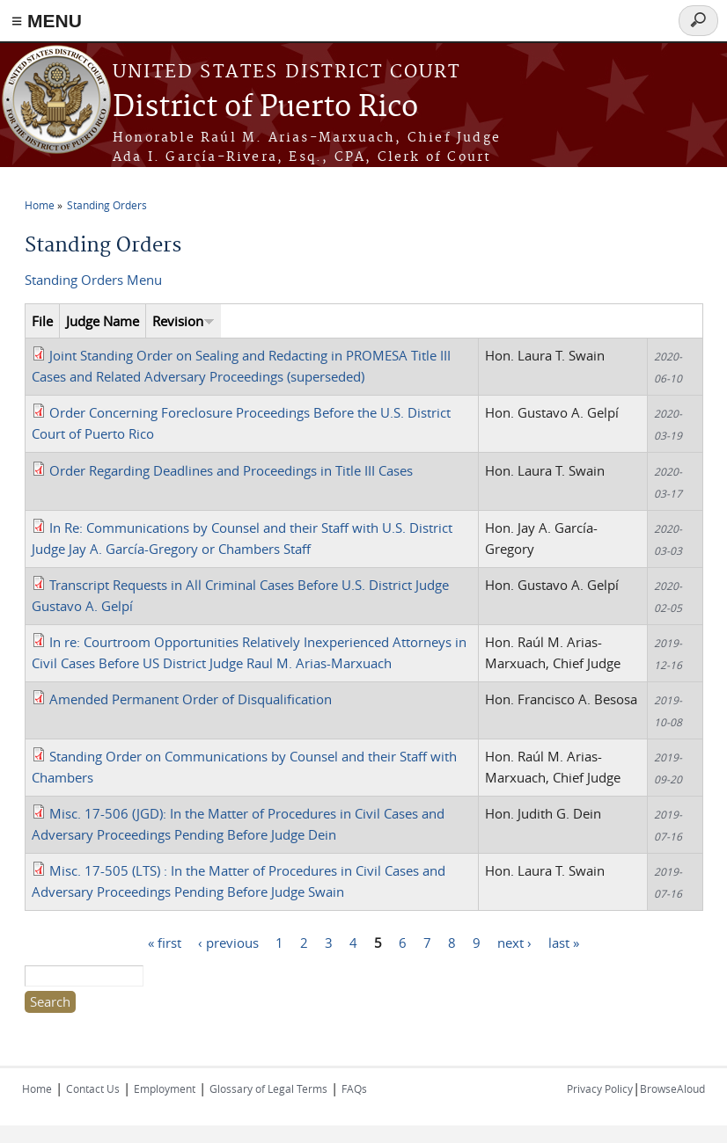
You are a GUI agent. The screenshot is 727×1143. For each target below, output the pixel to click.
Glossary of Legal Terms (268, 1088)
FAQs (354, 1088)
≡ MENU (46, 21)
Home (40, 205)
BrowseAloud (672, 1088)
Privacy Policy (600, 1088)
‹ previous (228, 941)
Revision (183, 321)
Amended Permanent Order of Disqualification (190, 699)
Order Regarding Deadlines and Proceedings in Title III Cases (231, 470)
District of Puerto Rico (265, 108)
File (42, 321)
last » (563, 941)
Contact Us (93, 1088)
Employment (164, 1088)
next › (514, 941)
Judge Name (102, 321)
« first (164, 941)
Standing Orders (107, 205)
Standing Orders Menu (93, 279)
